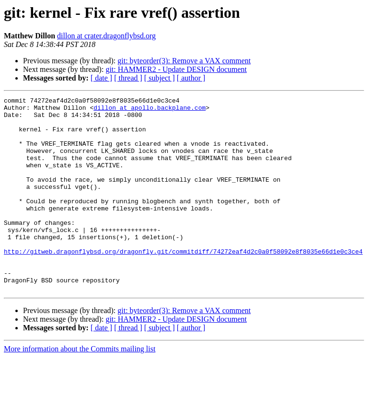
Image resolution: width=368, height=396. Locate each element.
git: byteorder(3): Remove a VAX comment (184, 61)
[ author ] (191, 78)
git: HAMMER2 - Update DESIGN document (176, 69)
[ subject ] (159, 78)
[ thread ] (128, 78)
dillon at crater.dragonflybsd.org (106, 36)
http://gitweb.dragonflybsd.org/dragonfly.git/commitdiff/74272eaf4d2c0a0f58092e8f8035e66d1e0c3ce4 (183, 283)
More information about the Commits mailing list (79, 388)
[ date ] (101, 78)
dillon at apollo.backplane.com (149, 110)
